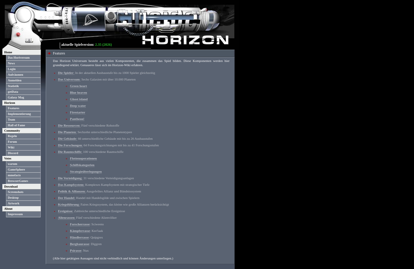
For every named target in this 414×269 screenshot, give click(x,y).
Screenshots (15, 192)
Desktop (13, 197)
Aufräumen (15, 74)
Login (12, 69)
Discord (13, 153)
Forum (12, 141)
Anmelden (15, 80)
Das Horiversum (19, 57)
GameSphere (16, 169)
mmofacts (14, 175)
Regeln (12, 136)
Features (13, 108)
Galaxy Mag (16, 97)
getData (13, 91)
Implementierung (19, 113)
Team (11, 119)
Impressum (15, 214)
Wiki (11, 147)
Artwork (13, 203)
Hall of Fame (16, 125)
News (11, 63)
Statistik (13, 86)
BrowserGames (18, 181)
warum (12, 163)
